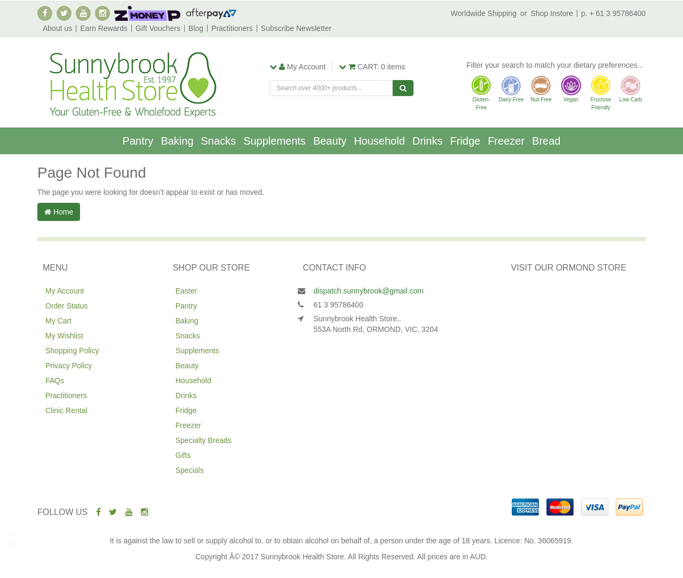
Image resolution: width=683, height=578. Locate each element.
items (372, 66)
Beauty (329, 141)
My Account (64, 291)
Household (379, 141)
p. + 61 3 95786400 (613, 13)
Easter (186, 291)
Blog (195, 28)
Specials (190, 470)
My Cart (58, 320)
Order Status (66, 306)
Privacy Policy (68, 365)
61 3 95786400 (338, 304)
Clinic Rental (66, 410)
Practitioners (232, 28)
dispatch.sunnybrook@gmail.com (369, 291)
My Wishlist (64, 335)
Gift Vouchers (158, 28)
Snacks (218, 141)
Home (58, 212)
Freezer (506, 141)
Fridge (465, 141)
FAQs (54, 380)
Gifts (183, 455)
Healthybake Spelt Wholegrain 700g (94, 536)
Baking (177, 141)
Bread (546, 141)
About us (57, 28)
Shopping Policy (72, 350)
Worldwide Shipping (484, 13)
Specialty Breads (204, 440)
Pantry (138, 141)
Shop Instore (552, 13)
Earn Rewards (104, 28)
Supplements (274, 141)
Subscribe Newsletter (296, 28)
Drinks (427, 141)
